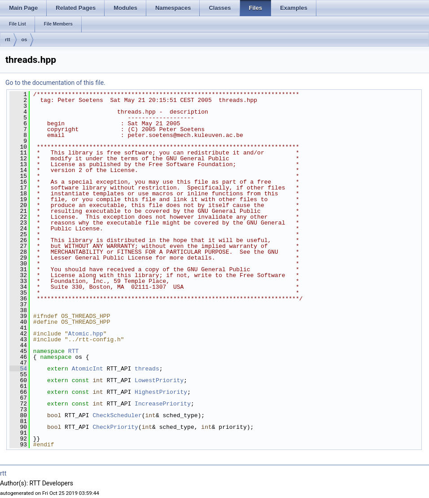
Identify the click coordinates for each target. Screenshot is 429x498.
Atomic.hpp (85, 334)
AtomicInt (87, 369)
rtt (7, 39)
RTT (73, 351)
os (24, 39)
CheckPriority (115, 427)
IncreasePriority (163, 404)
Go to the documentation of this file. (55, 82)
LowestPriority (159, 380)
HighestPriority (161, 392)
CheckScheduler (116, 415)
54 (18, 369)
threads (147, 369)
